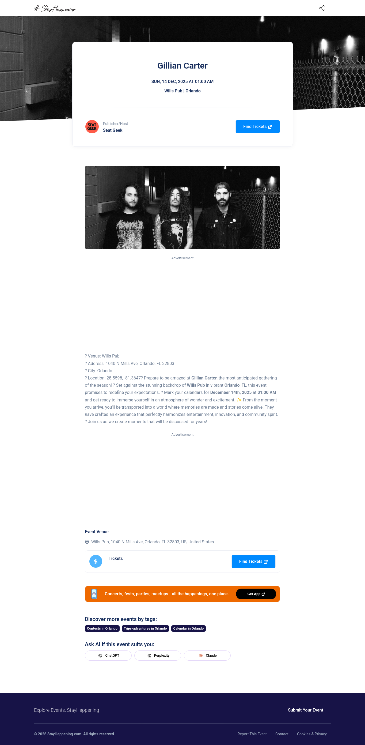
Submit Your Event (305, 710)
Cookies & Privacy (312, 734)
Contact (281, 734)
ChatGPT (108, 655)
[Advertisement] (182, 301)
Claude (207, 655)
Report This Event (252, 734)
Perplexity (158, 655)
